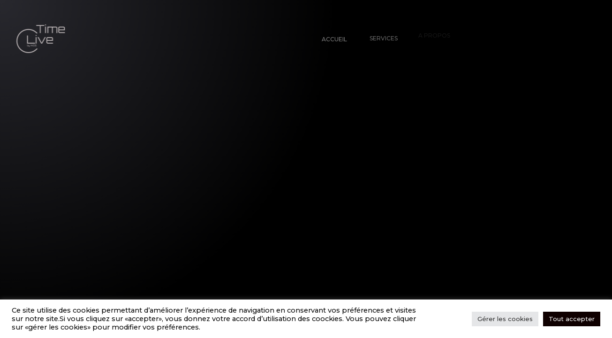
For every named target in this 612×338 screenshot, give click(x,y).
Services (381, 34)
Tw (49, 317)
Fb (26, 320)
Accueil (333, 38)
